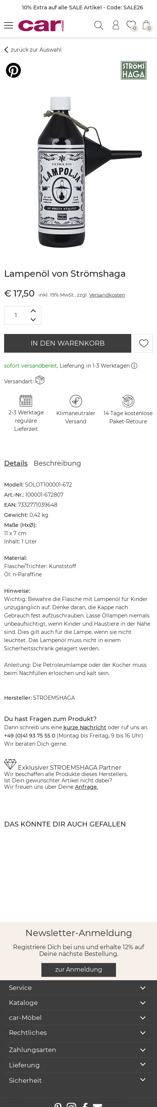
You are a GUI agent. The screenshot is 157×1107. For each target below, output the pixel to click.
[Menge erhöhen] (33, 301)
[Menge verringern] (33, 311)
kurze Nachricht (84, 718)
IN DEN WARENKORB (68, 334)
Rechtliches (28, 1023)
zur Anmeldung (78, 960)
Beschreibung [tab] (57, 454)
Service (20, 978)
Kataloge (23, 993)
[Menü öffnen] (8, 25)
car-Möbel (25, 1008)
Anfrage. (86, 778)
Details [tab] (16, 454)
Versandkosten (107, 286)
